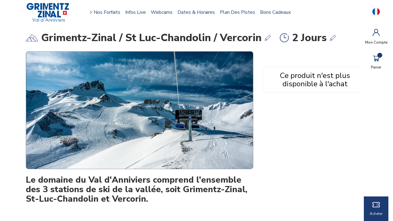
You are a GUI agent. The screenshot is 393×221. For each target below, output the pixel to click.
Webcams (164, 12)
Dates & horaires (198, 12)
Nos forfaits (109, 12)
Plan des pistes (239, 12)
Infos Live (137, 12)
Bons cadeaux (277, 12)
